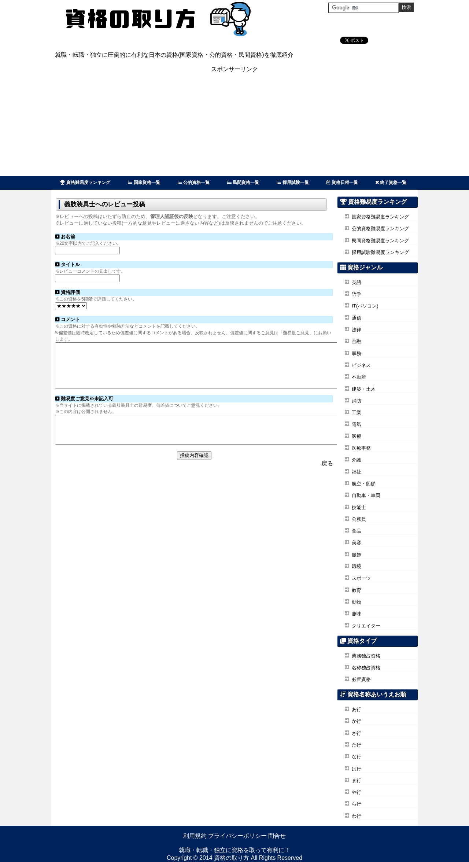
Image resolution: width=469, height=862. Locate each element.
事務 (356, 353)
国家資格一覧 (144, 182)
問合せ (277, 836)
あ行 (356, 709)
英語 (356, 282)
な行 (356, 756)
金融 (356, 341)
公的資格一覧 (194, 182)
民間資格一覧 (243, 182)
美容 (356, 542)
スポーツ (361, 578)
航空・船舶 (364, 483)
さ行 (356, 733)
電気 (356, 424)
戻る (327, 478)
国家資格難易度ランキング (380, 217)
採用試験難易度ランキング (380, 252)
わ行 (356, 816)
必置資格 (361, 679)
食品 (356, 531)
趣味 (356, 613)
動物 (356, 602)
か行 (356, 721)
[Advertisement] (234, 124)
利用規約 (195, 836)
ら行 (356, 804)
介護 (356, 460)
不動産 (359, 377)
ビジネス (361, 365)
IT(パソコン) (365, 306)
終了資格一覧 (391, 182)
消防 (356, 401)
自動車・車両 (366, 495)
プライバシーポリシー (237, 836)
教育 (356, 590)
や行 (356, 792)
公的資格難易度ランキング (380, 228)
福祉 (356, 472)
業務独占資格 (366, 656)
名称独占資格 (366, 667)
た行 (356, 745)
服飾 (356, 554)
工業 (356, 412)
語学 (356, 294)
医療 (356, 436)
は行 (356, 768)
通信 (356, 318)
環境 (356, 566)
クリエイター (366, 626)
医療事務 (361, 448)
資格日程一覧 (342, 182)
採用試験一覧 (293, 182)
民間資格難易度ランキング (380, 240)
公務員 (359, 519)
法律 (356, 329)
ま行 (356, 780)
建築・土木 (364, 389)
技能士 (359, 507)
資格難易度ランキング (85, 182)
